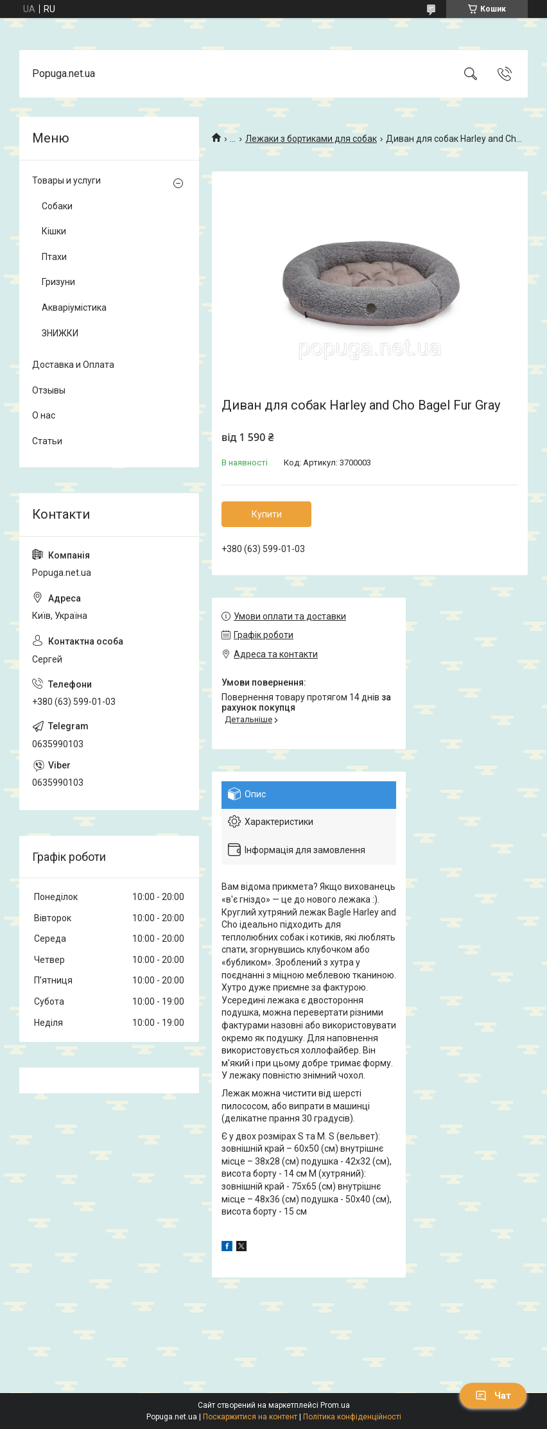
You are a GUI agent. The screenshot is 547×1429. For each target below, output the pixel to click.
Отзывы (48, 390)
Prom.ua (335, 1405)
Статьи (47, 441)
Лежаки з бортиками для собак (311, 139)
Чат (493, 1395)
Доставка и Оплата (73, 364)
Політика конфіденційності (352, 1416)
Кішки (54, 231)
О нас (43, 415)
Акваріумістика (74, 307)
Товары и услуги (66, 180)
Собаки (57, 206)
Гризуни (58, 282)
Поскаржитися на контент (250, 1416)
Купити (267, 514)
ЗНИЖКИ (60, 333)
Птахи (54, 257)
